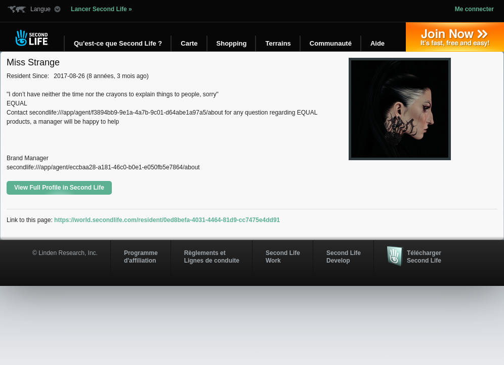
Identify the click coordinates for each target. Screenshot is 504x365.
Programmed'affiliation (141, 256)
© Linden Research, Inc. (65, 253)
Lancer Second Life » (101, 9)
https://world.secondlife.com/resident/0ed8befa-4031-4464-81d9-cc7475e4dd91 (167, 220)
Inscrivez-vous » (455, 37)
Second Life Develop (343, 256)
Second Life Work (283, 256)
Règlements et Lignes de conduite (211, 256)
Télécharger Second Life (424, 256)
